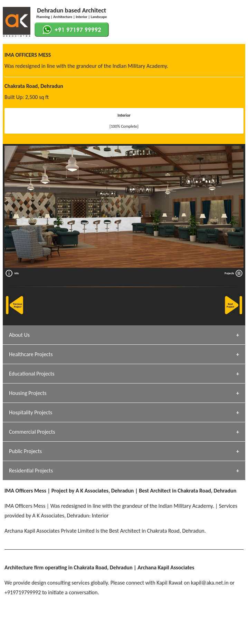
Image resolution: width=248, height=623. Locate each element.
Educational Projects (31, 373)
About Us (19, 335)
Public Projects (25, 451)
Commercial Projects (32, 431)
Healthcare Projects (31, 354)
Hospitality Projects (30, 412)
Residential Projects (31, 470)
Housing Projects (28, 393)
